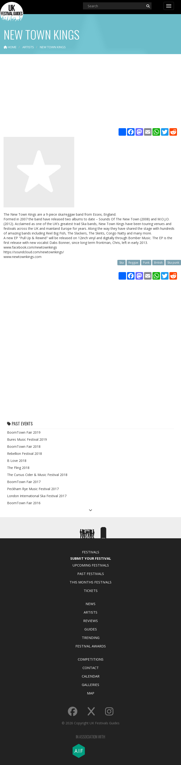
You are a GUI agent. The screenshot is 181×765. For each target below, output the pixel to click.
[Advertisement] (90, 92)
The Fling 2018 (18, 467)
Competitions (90, 659)
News (90, 603)
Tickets (91, 590)
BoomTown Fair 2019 (24, 432)
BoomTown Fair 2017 (24, 482)
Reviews (90, 620)
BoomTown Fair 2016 (24, 503)
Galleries (90, 684)
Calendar (90, 676)
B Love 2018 (16, 460)
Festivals (90, 552)
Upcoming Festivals (90, 565)
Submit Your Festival (90, 558)
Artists (90, 612)
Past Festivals (90, 573)
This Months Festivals (90, 582)
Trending (90, 637)
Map (90, 693)
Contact (90, 667)
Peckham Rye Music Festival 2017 (33, 489)
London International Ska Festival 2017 (36, 496)
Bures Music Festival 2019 (27, 439)
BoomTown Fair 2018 (24, 446)
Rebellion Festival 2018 (24, 453)
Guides (90, 629)
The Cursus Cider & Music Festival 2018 (37, 474)
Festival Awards (90, 646)
